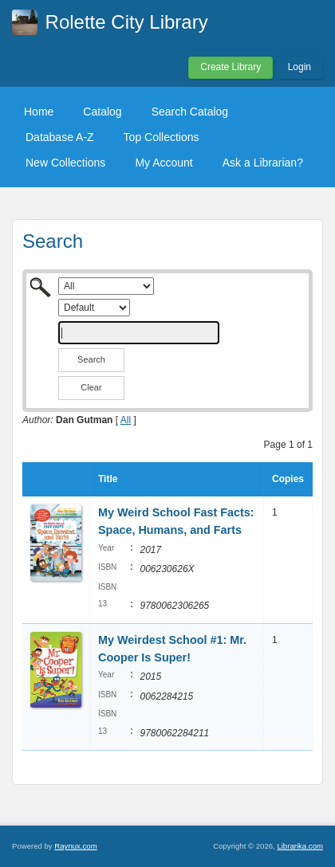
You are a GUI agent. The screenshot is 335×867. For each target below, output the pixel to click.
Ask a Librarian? (263, 162)
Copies (288, 478)
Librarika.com (300, 846)
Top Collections (161, 137)
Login (299, 67)
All (125, 420)
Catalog (102, 111)
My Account (163, 162)
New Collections (65, 162)
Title (107, 478)
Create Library (230, 67)
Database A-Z (60, 137)
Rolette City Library (126, 22)
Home (38, 111)
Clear (91, 387)
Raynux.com (75, 846)
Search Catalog (190, 111)
